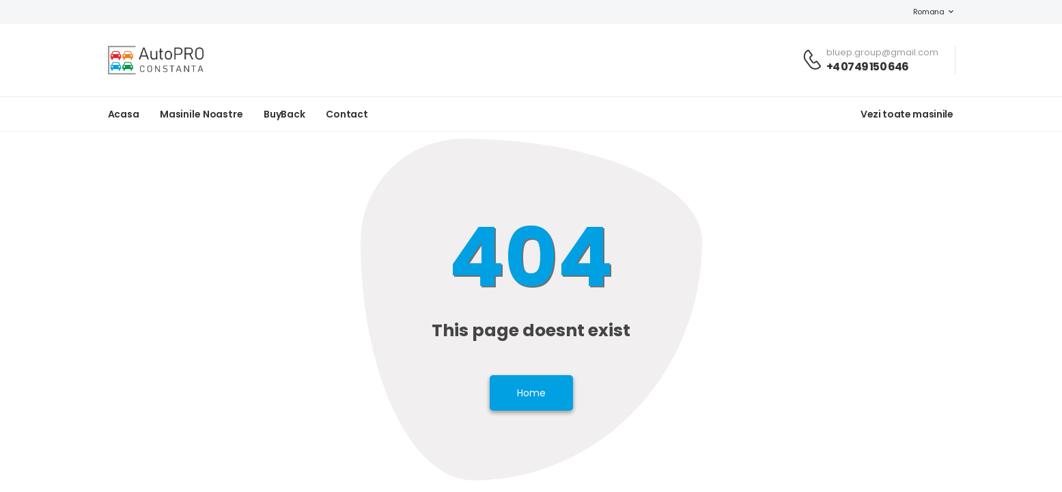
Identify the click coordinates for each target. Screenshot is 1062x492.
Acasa (123, 114)
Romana (922, 11)
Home (531, 393)
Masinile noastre (201, 114)
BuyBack (284, 114)
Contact (347, 114)
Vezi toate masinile (907, 114)
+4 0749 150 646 (867, 66)
